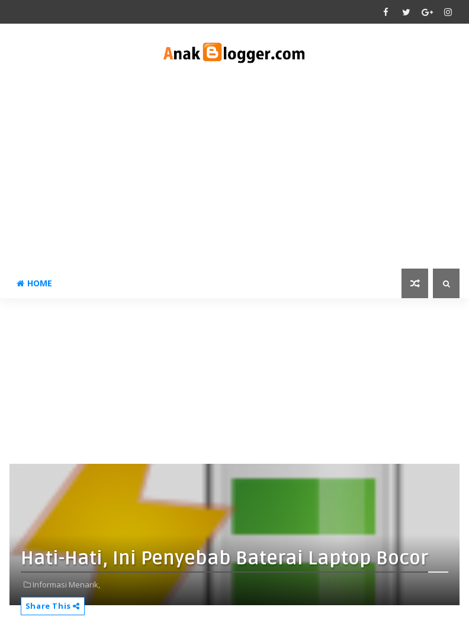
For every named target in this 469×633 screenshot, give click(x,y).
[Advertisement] (234, 168)
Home (34, 283)
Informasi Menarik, (66, 584)
